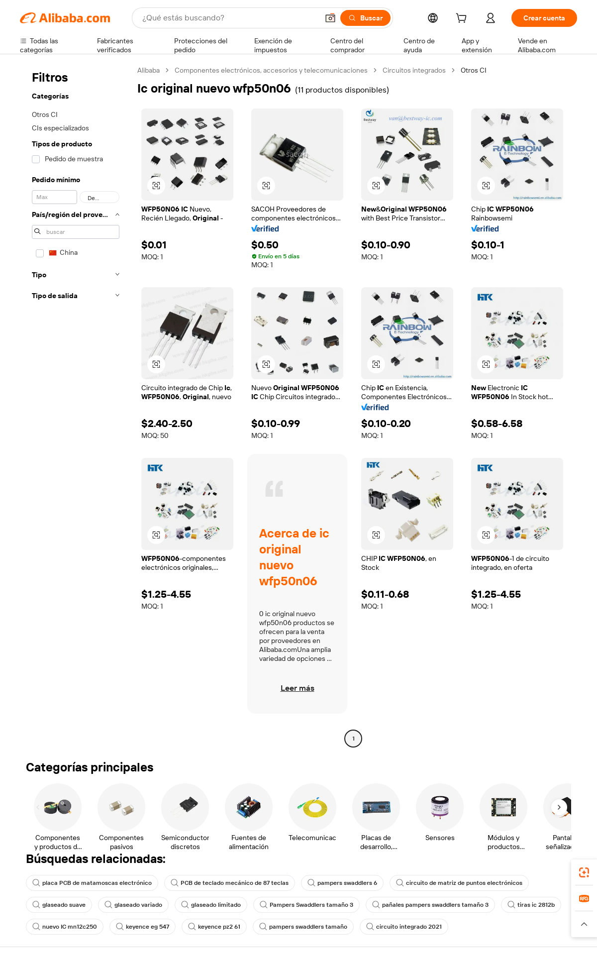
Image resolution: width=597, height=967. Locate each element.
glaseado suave (59, 905)
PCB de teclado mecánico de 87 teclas (230, 883)
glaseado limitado (211, 905)
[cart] (463, 19)
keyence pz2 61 (214, 927)
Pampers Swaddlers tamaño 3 (306, 905)
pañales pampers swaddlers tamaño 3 (430, 905)
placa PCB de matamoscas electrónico (92, 883)
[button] (330, 18)
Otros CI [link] (474, 70)
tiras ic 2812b (531, 905)
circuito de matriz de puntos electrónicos (459, 883)
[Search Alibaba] (229, 17)
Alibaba (148, 70)
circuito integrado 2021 (404, 927)
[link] (584, 872)
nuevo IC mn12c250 (64, 927)
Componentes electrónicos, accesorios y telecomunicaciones (271, 70)
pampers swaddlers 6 (342, 883)
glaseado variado (133, 905)
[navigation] (75, 406)
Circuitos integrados (414, 70)
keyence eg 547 (142, 927)
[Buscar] (365, 18)
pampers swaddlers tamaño (303, 927)
